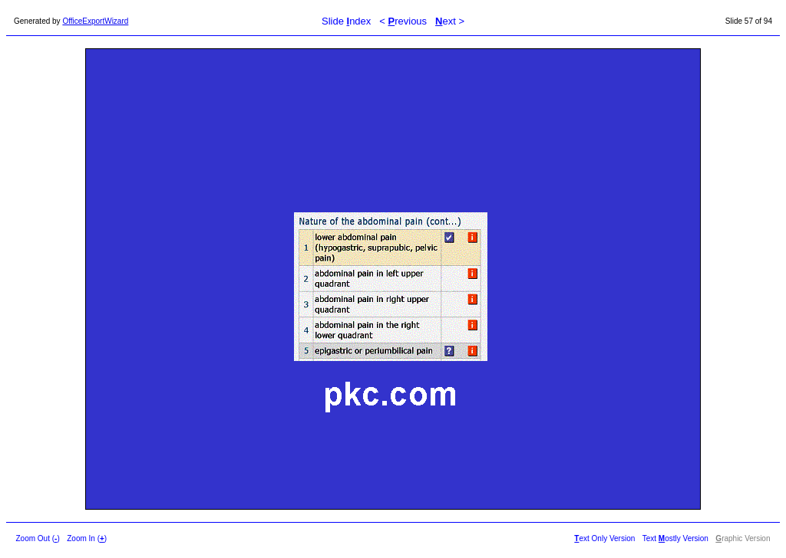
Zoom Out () (38, 538)
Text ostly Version (675, 538)
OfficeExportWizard (95, 21)
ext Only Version (604, 538)
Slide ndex (346, 21)
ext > (449, 21)
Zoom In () (87, 538)
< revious (403, 21)
